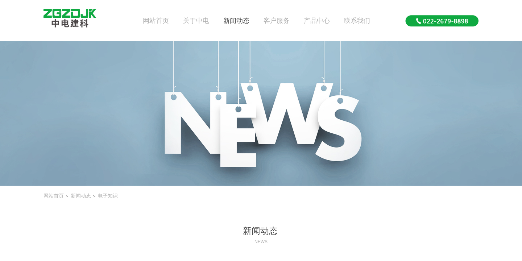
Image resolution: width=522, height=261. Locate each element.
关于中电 (196, 20)
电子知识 (108, 196)
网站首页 (156, 20)
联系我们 (357, 20)
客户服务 (277, 20)
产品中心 (317, 20)
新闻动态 (236, 20)
